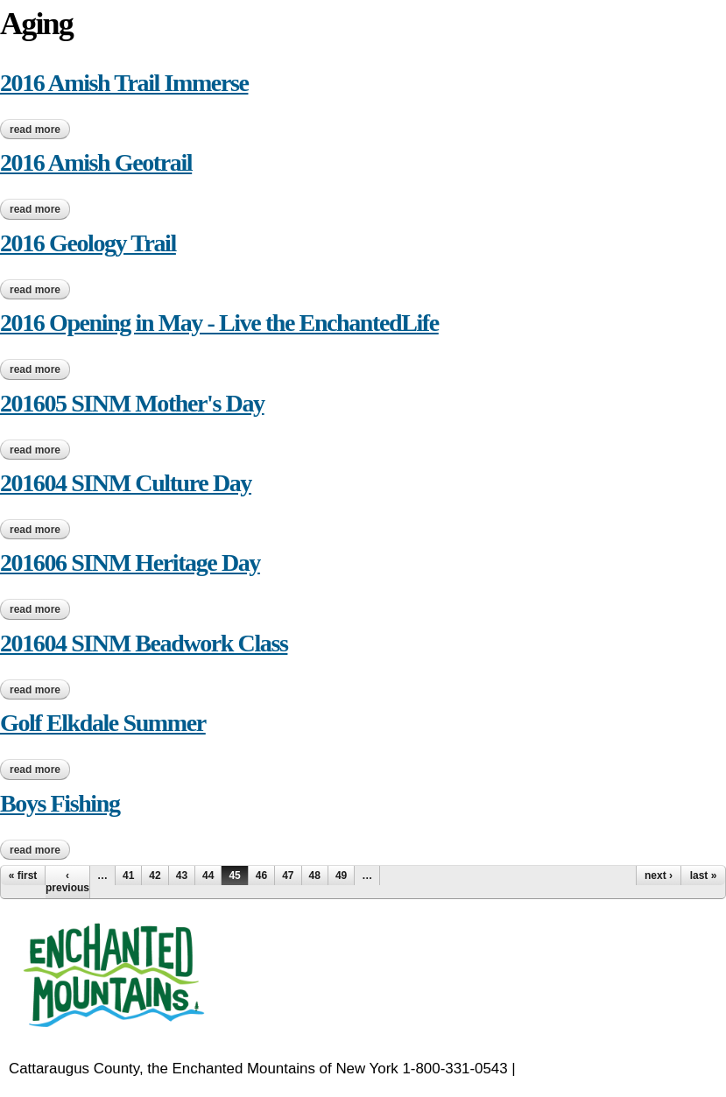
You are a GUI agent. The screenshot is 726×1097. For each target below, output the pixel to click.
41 (128, 875)
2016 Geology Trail (88, 243)
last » (703, 875)
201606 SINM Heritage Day (130, 562)
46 (261, 875)
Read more (40, 129)
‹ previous (67, 881)
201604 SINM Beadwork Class (143, 643)
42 (154, 875)
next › (659, 875)
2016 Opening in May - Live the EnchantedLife (219, 322)
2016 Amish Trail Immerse (124, 82)
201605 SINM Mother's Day (132, 403)
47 (287, 875)
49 (341, 875)
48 (315, 875)
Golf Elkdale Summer (103, 722)
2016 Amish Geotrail (96, 162)
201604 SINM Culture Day (125, 482)
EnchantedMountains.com (604, 1068)
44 (208, 875)
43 (181, 875)
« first (23, 875)
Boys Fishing (59, 803)
